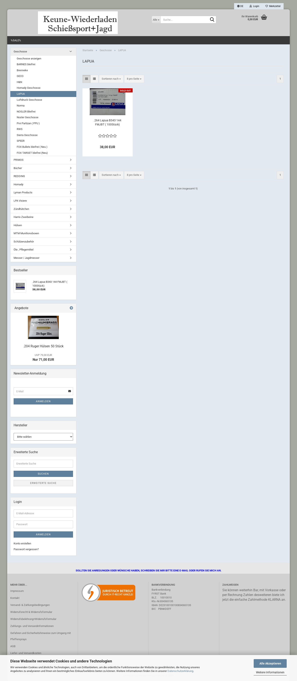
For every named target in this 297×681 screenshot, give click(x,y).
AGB (12, 646)
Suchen (43, 473)
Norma (21, 105)
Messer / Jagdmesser (26, 257)
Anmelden (43, 401)
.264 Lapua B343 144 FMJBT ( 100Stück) (107, 122)
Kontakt (14, 597)
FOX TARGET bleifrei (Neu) (32, 152)
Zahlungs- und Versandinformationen (32, 626)
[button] (240, 6)
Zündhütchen (21, 208)
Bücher (18, 168)
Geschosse (20, 51)
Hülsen (18, 225)
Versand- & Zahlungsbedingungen (30, 605)
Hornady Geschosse (28, 87)
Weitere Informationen (270, 672)
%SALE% (16, 40)
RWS (19, 129)
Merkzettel (272, 6)
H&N (19, 82)
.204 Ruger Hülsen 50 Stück (43, 346)
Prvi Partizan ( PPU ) (28, 123)
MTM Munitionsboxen (26, 233)
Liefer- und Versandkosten (25, 653)
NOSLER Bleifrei (26, 111)
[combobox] (111, 79)
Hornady (18, 184)
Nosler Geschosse (27, 117)
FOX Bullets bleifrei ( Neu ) (32, 146)
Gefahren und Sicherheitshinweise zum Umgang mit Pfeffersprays (40, 636)
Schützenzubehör (24, 241)
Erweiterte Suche (43, 483)
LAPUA (21, 93)
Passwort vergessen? (26, 549)
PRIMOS (19, 159)
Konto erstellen (22, 543)
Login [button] (254, 6)
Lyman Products (23, 192)
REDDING (19, 176)
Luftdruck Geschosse (29, 99)
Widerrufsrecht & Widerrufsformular (31, 612)
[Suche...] (156, 19)
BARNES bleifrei (26, 64)
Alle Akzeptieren (270, 663)
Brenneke (22, 70)
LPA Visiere (20, 200)
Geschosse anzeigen (29, 58)
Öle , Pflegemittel (23, 249)
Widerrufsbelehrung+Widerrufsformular (33, 619)
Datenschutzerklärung (180, 671)
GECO (20, 76)
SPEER (21, 140)
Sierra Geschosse (27, 135)
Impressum (17, 590)
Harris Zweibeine (23, 217)
